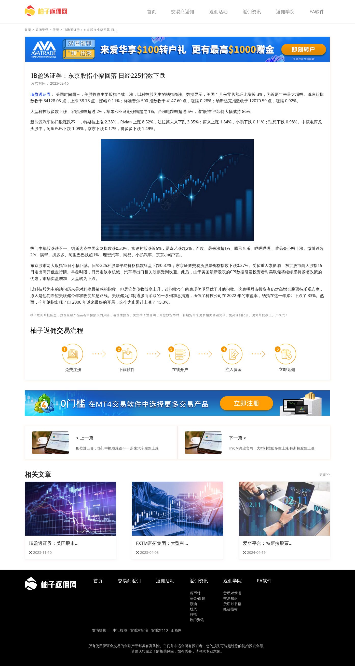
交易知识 (230, 598)
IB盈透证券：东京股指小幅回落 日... (90, 30)
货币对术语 (232, 593)
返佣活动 (218, 11)
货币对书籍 (232, 603)
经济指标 (230, 609)
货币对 (195, 593)
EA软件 (316, 11)
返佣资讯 (252, 11)
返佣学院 (285, 11)
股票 (56, 30)
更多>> (324, 474)
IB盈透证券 (40, 94)
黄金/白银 (197, 598)
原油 (193, 603)
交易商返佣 (182, 11)
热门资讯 (197, 619)
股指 (193, 614)
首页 (151, 11)
